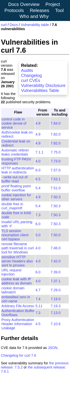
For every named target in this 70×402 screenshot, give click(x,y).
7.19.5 (55, 299)
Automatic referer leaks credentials (15, 152)
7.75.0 (55, 152)
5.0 (37, 235)
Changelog (31, 75)
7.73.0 (55, 161)
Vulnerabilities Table (40, 90)
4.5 (37, 324)
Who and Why (34, 16)
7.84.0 (55, 123)
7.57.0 (55, 170)
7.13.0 (55, 313)
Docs (14, 25)
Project (52, 4)
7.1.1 (39, 152)
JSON (52, 348)
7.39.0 (55, 272)
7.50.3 (55, 197)
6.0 (37, 170)
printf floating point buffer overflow (16, 188)
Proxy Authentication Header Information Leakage (17, 324)
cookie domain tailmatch (13, 290)
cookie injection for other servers (16, 197)
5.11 (38, 306)
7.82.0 (55, 134)
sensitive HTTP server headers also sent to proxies (17, 261)
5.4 (37, 188)
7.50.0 (55, 235)
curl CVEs (30, 80)
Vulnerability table (35, 25)
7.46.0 (55, 248)
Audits (27, 70)
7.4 (37, 299)
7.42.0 (55, 261)
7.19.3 (55, 306)
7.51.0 (55, 188)
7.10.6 (55, 324)
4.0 (37, 161)
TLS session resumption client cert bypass (14, 235)
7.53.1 (55, 179)
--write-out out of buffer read (14, 179)
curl (4, 25)
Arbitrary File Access (17, 306)
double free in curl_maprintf (12, 206)
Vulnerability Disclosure (43, 85)
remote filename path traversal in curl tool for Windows (17, 248)
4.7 (37, 290)
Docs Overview (24, 4)
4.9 (37, 123)
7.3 (37, 215)
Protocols (14, 10)
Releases (39, 10)
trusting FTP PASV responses (16, 161)
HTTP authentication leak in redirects (17, 170)
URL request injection (11, 272)
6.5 (37, 179)
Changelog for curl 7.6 (18, 355)
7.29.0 (55, 290)
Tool (59, 10)
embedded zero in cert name (15, 299)
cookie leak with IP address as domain (16, 281)
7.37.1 (55, 281)
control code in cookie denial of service (13, 123)
